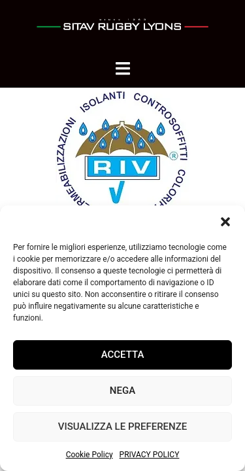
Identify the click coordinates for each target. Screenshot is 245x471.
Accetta (122, 354)
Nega (122, 390)
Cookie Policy (89, 454)
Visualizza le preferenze (122, 426)
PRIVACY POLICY (150, 454)
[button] (225, 221)
